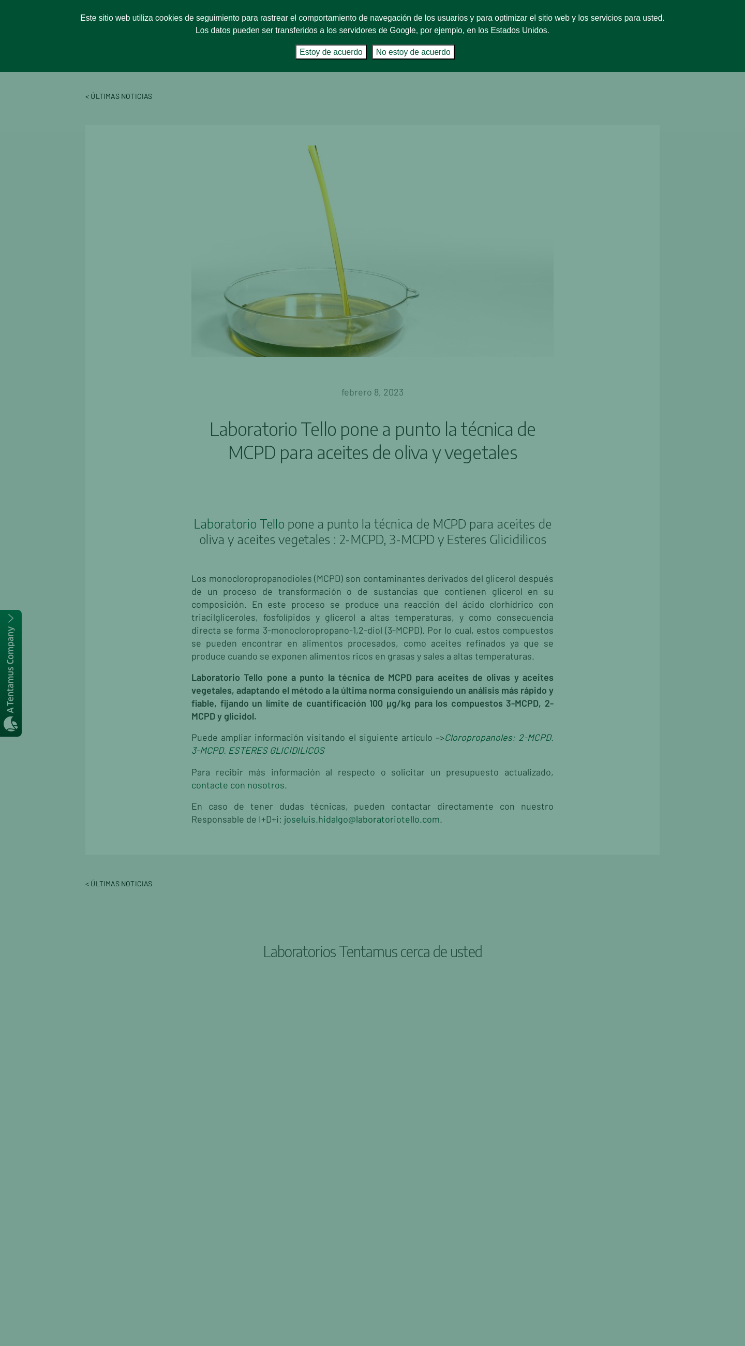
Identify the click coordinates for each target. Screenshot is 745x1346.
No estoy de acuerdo (413, 52)
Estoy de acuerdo (331, 52)
